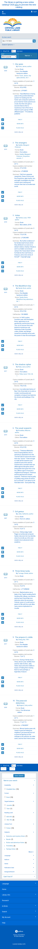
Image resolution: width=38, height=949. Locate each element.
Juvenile (9, 805)
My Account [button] (19, 917)
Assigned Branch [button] (9, 871)
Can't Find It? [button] (8, 877)
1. (24, 156)
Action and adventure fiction (15, 842)
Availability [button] (7, 785)
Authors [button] (6, 859)
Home (4, 889)
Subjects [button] (7, 832)
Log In (35, 11)
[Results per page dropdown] (13, 51)
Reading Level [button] (8, 812)
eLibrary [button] (19, 906)
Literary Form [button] (8, 824)
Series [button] (6, 863)
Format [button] (6, 793)
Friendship (9, 846)
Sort (2, 54)
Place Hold (12, 128)
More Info (12, 124)
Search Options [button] (8, 45)
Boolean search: (7, 37)
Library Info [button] (19, 895)
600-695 (9, 816)
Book (8, 797)
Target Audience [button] (9, 801)
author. (25, 66)
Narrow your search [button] (10, 780)
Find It (11, 119)
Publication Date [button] (9, 867)
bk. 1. (25, 299)
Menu (4, 12)
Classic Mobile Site (19, 944)
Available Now (11, 789)
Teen (8, 808)
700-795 (9, 820)
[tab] (28, 56)
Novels (8, 839)
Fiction (8, 828)
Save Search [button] (19, 776)
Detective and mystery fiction (15, 836)
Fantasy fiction (11, 849)
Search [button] (19, 912)
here (17, 4)
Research (5, 900)
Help (3, 923)
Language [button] (7, 855)
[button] (28, 56)
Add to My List (18, 132)
